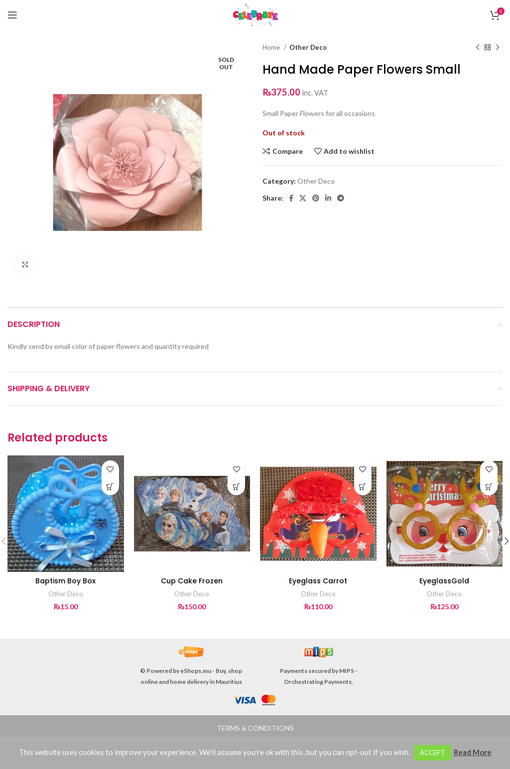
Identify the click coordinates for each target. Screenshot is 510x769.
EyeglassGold (444, 581)
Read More (473, 752)
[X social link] (302, 198)
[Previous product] (478, 48)
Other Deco (308, 47)
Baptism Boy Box (65, 581)
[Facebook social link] (291, 198)
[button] (110, 486)
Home (271, 47)
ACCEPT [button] (432, 753)
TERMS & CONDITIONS (255, 728)
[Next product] (498, 48)
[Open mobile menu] (12, 15)
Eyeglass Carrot (318, 581)
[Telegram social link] (340, 198)
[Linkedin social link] (328, 198)
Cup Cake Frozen (192, 581)
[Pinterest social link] (315, 198)
